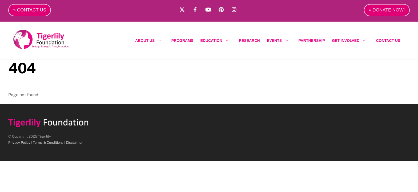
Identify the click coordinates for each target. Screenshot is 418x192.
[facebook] (195, 8)
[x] (182, 8)
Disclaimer (74, 143)
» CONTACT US (29, 10)
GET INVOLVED (350, 40)
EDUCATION (216, 40)
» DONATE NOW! (387, 10)
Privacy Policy (19, 143)
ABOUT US (149, 40)
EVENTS (279, 40)
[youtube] (208, 8)
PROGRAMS (182, 40)
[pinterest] (221, 8)
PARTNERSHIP (311, 40)
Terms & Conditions (48, 143)
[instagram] (234, 8)
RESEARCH (249, 40)
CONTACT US (388, 40)
